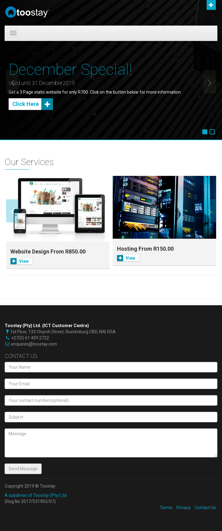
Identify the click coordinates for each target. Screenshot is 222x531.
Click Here (32, 104)
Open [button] (211, 5)
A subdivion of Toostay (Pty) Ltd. (36, 495)
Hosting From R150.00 (145, 248)
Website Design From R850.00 (48, 251)
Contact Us (205, 507)
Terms (166, 507)
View (19, 261)
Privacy (183, 507)
